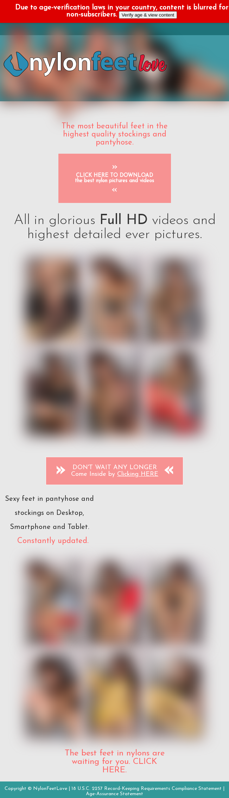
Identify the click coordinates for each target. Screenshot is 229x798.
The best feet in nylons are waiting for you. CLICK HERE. (115, 761)
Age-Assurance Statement (114, 794)
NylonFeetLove (50, 788)
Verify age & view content (148, 15)
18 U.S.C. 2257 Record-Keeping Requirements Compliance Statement (146, 788)
